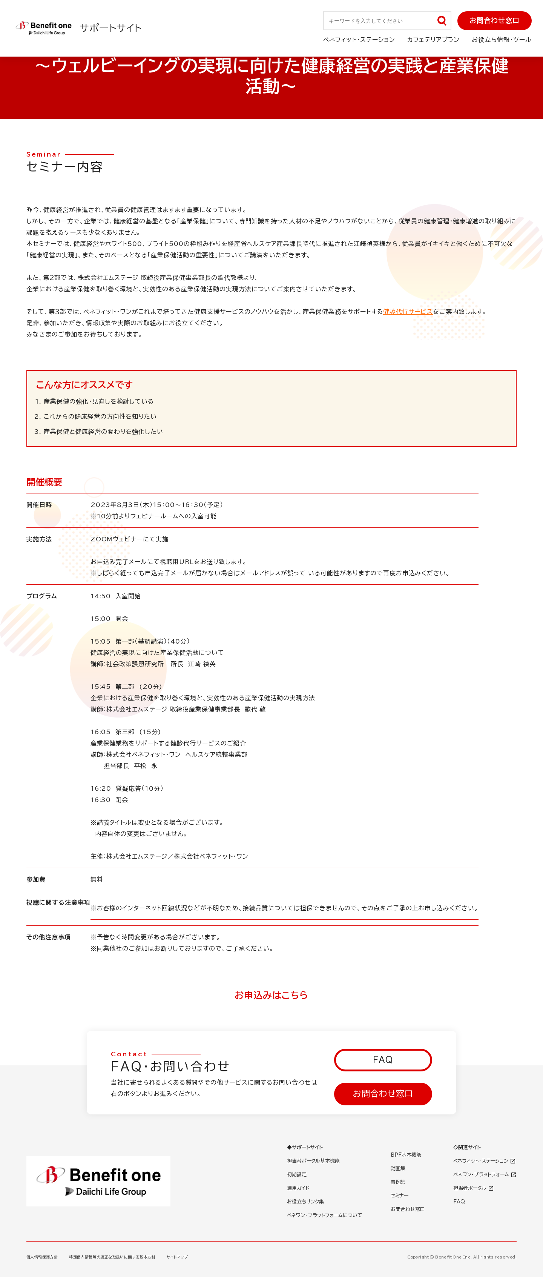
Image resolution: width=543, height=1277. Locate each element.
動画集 (398, 1168)
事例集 (398, 1182)
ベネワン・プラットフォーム (485, 1174)
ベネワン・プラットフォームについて (324, 1215)
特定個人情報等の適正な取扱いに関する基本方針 (112, 1257)
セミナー (399, 1195)
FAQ (383, 1060)
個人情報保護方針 (42, 1257)
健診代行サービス (408, 312)
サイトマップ (177, 1257)
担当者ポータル (473, 1188)
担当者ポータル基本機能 (313, 1161)
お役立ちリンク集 (305, 1201)
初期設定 (297, 1174)
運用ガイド (298, 1188)
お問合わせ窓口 (494, 20)
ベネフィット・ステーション (484, 1161)
